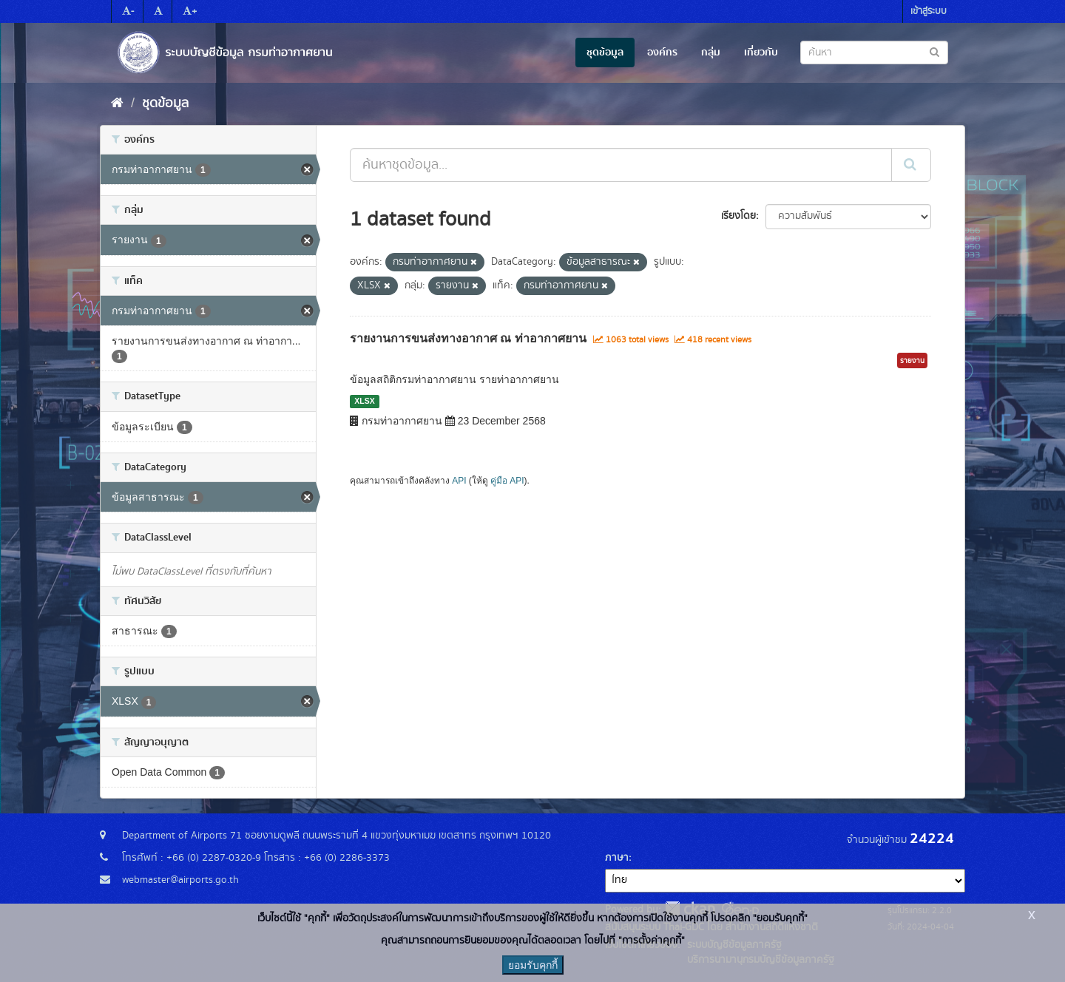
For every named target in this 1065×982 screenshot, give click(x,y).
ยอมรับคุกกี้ (533, 965)
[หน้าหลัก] (117, 103)
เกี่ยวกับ (761, 52)
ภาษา (617, 857)
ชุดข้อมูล (604, 52)
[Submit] (911, 165)
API (459, 480)
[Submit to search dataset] (934, 51)
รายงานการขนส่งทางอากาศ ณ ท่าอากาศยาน (468, 338)
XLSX (364, 400)
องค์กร (662, 52)
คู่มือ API (507, 480)
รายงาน (912, 361)
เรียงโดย (738, 216)
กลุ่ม (710, 52)
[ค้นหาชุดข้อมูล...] (621, 165)
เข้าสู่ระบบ (928, 11)
